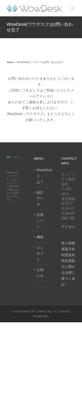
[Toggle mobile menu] (73, 8)
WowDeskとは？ (41, 176)
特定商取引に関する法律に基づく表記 (68, 272)
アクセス (68, 227)
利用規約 (68, 255)
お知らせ (40, 273)
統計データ (40, 198)
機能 (40, 237)
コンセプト (40, 253)
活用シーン (40, 220)
